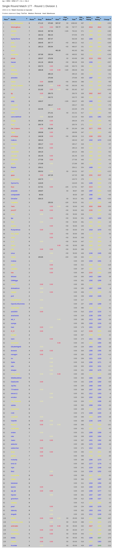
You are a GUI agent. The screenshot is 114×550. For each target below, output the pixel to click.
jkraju (13, 452)
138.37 (40, 101)
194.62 (40, 39)
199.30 (50, 62)
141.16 (40, 62)
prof (12, 296)
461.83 (58, 50)
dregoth (13, 514)
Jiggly (13, 132)
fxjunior (13, 495)
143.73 (40, 179)
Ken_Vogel (15, 234)
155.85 (40, 257)
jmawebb (14, 191)
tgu (12, 218)
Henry (13, 245)
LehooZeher (15, 179)
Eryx (12, 187)
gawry (13, 163)
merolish (14, 156)
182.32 (40, 35)
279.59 (50, 58)
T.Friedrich (15, 389)
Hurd (12, 50)
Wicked (13, 276)
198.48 (40, 70)
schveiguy (14, 136)
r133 (12, 413)
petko (13, 97)
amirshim (14, 78)
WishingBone (15, 27)
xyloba (13, 405)
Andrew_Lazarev (17, 85)
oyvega (13, 323)
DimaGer (14, 199)
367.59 (50, 31)
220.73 (40, 66)
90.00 (41, 195)
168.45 (40, 43)
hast (12, 327)
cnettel (13, 284)
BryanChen (15, 409)
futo (12, 273)
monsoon (14, 105)
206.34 (40, 121)
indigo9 (13, 292)
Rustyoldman (15, 230)
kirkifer (13, 518)
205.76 (40, 124)
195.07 (40, 58)
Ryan (13, 124)
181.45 (40, 156)
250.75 (50, 93)
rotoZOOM (15, 152)
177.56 (40, 160)
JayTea (13, 386)
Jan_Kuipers (15, 128)
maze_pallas (15, 374)
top (3, 1)
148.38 (40, 136)
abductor (14, 444)
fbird (12, 471)
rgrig (12, 101)
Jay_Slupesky (16, 401)
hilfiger (13, 479)
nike (12, 436)
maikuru (14, 140)
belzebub (14, 483)
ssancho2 (14, 109)
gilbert (13, 265)
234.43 (40, 31)
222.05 (40, 109)
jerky (12, 43)
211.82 (40, 89)
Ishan (13, 237)
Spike (13, 362)
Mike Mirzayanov (17, 23)
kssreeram (15, 343)
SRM (8, 1)
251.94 (50, 128)
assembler (14, 54)
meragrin (14, 354)
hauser (13, 62)
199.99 (40, 132)
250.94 (50, 47)
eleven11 (14, 393)
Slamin (13, 47)
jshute (13, 58)
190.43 (40, 140)
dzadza (13, 226)
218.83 (50, 82)
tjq (12, 93)
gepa (13, 175)
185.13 (40, 47)
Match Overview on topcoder (22, 10)
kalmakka (14, 160)
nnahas (13, 261)
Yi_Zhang (14, 530)
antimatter (14, 526)
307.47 (50, 39)
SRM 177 (15, 1)
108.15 (40, 199)
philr (12, 249)
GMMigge (14, 280)
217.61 (40, 187)
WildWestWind (16, 378)
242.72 (50, 97)
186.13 (40, 148)
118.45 (40, 183)
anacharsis (15, 315)
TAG (12, 222)
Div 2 (27, 1)
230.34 (50, 54)
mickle (13, 82)
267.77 (50, 43)
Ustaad (13, 541)
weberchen (15, 448)
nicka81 (14, 31)
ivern (12, 339)
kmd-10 (13, 464)
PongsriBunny (16, 300)
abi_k (13, 319)
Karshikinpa (15, 534)
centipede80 (15, 195)
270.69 (50, 78)
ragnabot (14, 269)
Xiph (12, 468)
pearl (13, 506)
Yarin (13, 206)
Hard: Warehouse (48, 13)
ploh (12, 89)
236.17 (50, 105)
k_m (12, 241)
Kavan (13, 35)
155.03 (50, 202)
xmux (13, 253)
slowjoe (13, 370)
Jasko (13, 440)
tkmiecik (14, 351)
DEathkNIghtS (16, 347)
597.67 (58, 23)
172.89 (40, 163)
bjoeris (13, 487)
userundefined (16, 117)
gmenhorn (14, 499)
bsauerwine (15, 475)
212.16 (50, 117)
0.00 (41, 27)
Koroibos (14, 144)
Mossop (14, 425)
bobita (13, 538)
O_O (12, 331)
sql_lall (13, 491)
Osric (13, 214)
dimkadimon (15, 288)
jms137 (13, 210)
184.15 (40, 152)
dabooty (14, 510)
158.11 (40, 167)
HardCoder (15, 428)
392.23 (50, 35)
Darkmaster (15, 308)
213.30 (40, 85)
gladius (13, 456)
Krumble (14, 545)
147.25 (50, 175)
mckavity (14, 460)
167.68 (40, 54)
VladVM (14, 421)
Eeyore (13, 167)
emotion (14, 397)
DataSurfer (15, 382)
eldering (14, 70)
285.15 (50, 74)
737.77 (58, 27)
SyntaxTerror (15, 39)
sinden (13, 432)
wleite (13, 148)
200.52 (40, 171)
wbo (12, 366)
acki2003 (14, 312)
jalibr (12, 171)
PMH (13, 113)
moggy (13, 121)
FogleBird (14, 202)
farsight (13, 335)
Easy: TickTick (22, 13)
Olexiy (13, 257)
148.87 (40, 191)
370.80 (50, 23)
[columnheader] (6, 18)
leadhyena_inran (17, 522)
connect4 (14, 417)
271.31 (50, 113)
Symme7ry (15, 183)
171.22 (40, 23)
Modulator (14, 74)
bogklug (14, 503)
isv (12, 358)
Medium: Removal (34, 13)
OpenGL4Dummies (18, 304)
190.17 (40, 144)
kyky (12, 66)
